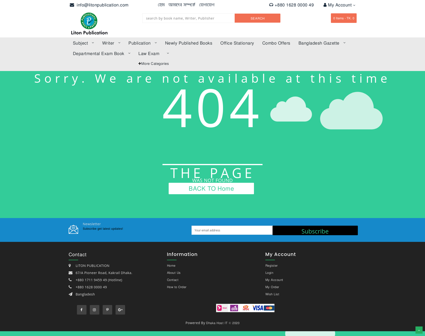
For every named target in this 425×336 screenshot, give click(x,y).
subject (83, 42)
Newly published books (188, 42)
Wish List (272, 294)
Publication (142, 42)
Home (171, 265)
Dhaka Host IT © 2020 (222, 323)
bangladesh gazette (322, 42)
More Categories (155, 63)
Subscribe (315, 231)
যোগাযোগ (207, 4)
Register (271, 265)
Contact (173, 279)
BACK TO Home (211, 188)
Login (269, 272)
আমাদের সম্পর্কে (181, 4)
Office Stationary (237, 42)
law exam (153, 53)
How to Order (177, 287)
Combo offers (276, 42)
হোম (161, 4)
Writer (111, 42)
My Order (272, 287)
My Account (339, 4)
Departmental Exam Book (102, 53)
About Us (174, 272)
